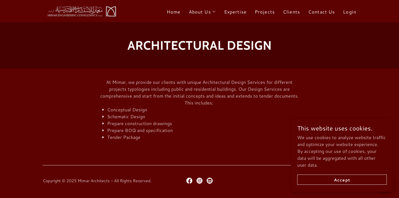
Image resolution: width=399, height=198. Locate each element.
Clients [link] (291, 11)
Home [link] (174, 11)
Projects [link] (265, 11)
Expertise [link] (235, 11)
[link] (81, 10)
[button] (202, 12)
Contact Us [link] (321, 11)
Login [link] (349, 11)
